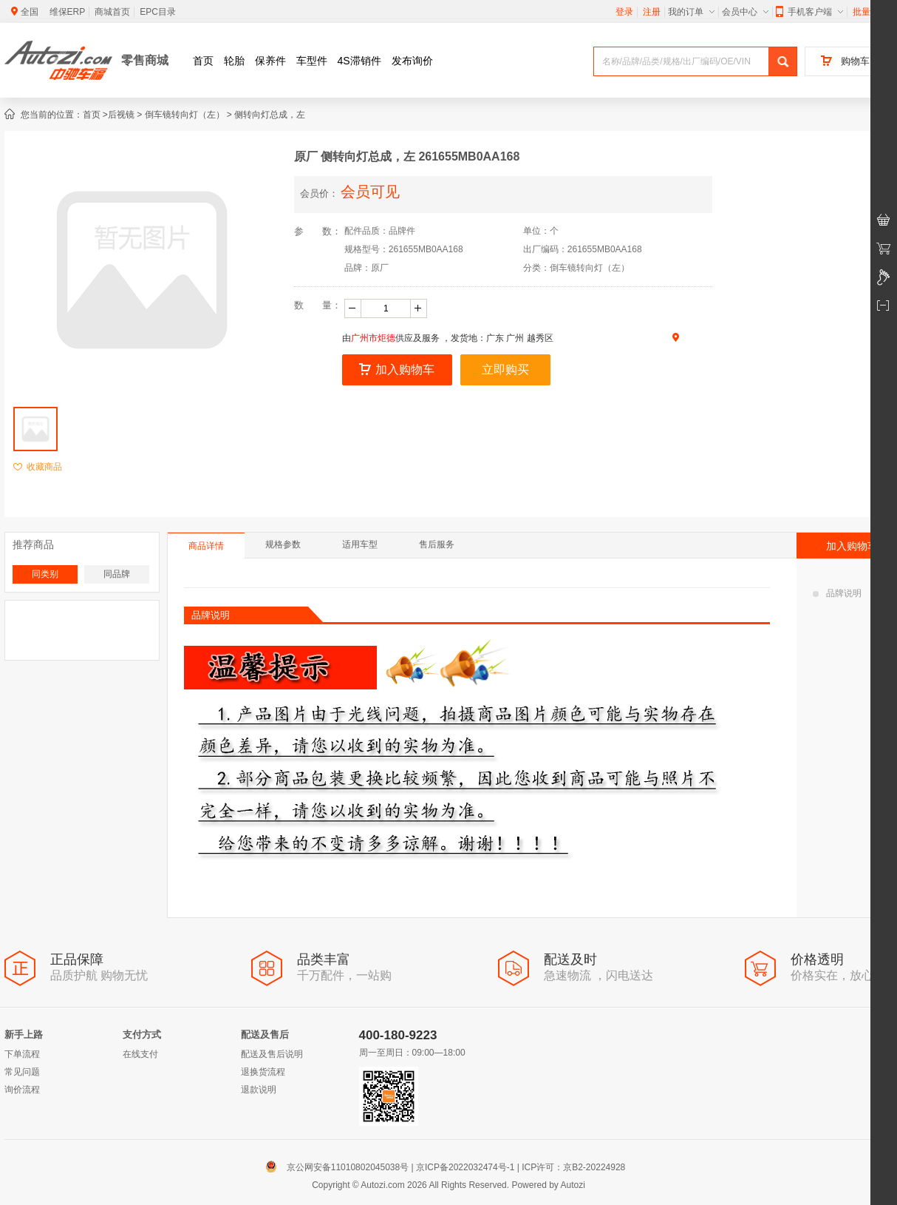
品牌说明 (837, 593)
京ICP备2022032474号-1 (465, 1167)
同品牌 (116, 574)
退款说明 (258, 1089)
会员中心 (745, 12)
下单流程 (22, 1054)
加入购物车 (396, 369)
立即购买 (505, 369)
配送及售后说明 (272, 1054)
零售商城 (144, 60)
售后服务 (436, 544)
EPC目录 (158, 12)
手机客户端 (809, 12)
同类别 (45, 574)
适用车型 (360, 544)
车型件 (311, 61)
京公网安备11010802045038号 (340, 1167)
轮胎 (234, 61)
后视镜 (121, 114)
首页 (203, 61)
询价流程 (22, 1089)
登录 (624, 12)
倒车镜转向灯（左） (185, 114)
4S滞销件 (359, 61)
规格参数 (283, 544)
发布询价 (412, 61)
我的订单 (691, 12)
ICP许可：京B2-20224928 (573, 1167)
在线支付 (140, 1054)
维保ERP (68, 12)
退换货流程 (263, 1072)
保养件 (270, 61)
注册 (652, 12)
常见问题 (22, 1072)
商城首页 (112, 12)
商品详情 (206, 546)
